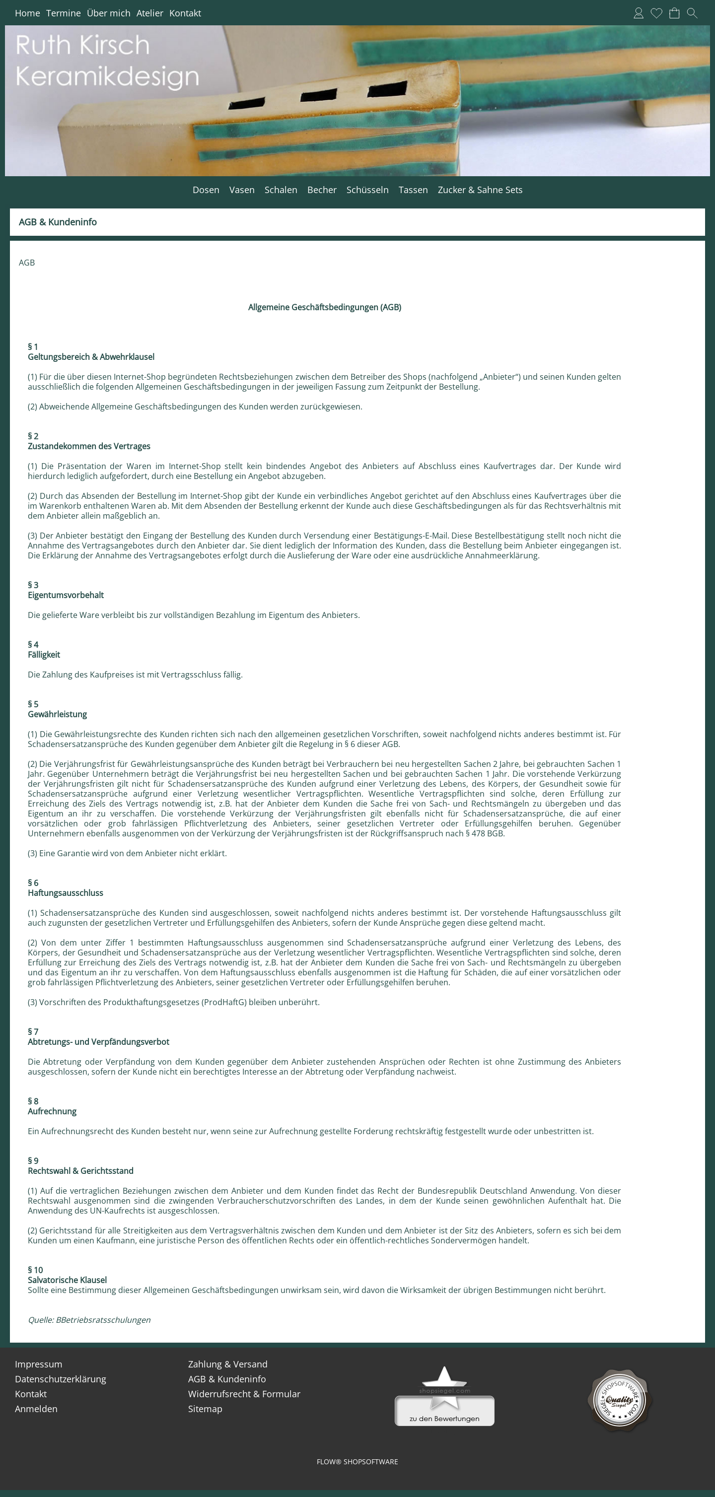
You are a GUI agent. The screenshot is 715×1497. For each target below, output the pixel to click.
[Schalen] (281, 190)
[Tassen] (413, 190)
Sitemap (205, 1409)
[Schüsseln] (368, 190)
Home (27, 13)
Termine (63, 13)
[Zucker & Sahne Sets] (480, 190)
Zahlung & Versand (228, 1364)
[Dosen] (206, 190)
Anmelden (36, 1409)
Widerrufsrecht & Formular (244, 1394)
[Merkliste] (656, 12)
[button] (692, 12)
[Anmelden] (638, 12)
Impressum (39, 1364)
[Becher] (322, 190)
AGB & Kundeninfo (227, 1379)
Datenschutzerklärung (60, 1379)
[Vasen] (242, 190)
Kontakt (185, 13)
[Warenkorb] (674, 12)
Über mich (109, 13)
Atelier (150, 13)
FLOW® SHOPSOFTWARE (357, 1461)
